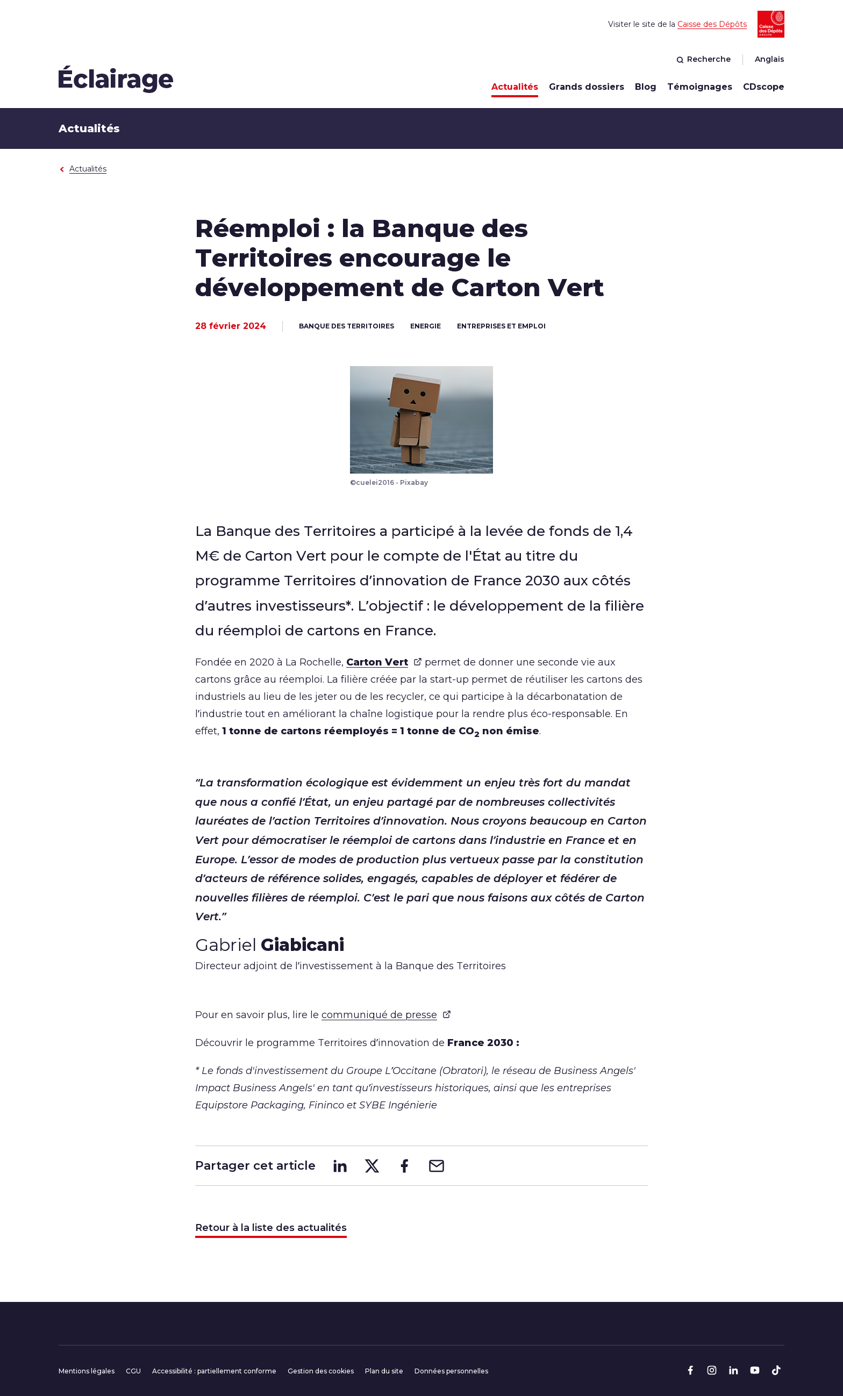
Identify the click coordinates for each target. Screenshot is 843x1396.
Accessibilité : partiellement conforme (214, 1371)
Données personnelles (451, 1371)
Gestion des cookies (321, 1371)
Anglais (769, 59)
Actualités (514, 87)
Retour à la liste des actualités (271, 1228)
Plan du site (384, 1371)
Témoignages (699, 87)
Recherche (703, 59)
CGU (133, 1371)
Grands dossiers (586, 87)
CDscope (763, 87)
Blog (645, 87)
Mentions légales (87, 1371)
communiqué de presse (386, 1014)
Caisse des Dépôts (712, 24)
